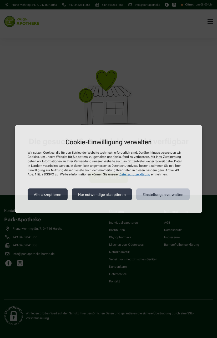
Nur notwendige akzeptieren (102, 194)
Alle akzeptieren (47, 194)
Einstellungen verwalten (163, 194)
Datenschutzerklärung (134, 174)
